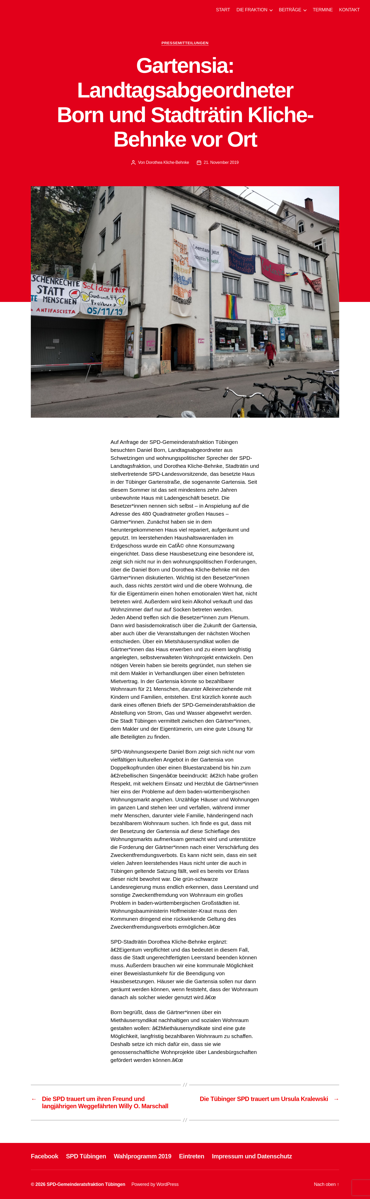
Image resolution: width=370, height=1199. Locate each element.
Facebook (44, 1156)
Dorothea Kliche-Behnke (167, 162)
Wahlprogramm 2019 (142, 1156)
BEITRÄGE (290, 9)
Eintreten (191, 1156)
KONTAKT (349, 9)
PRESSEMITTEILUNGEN (184, 43)
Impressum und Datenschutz (252, 1156)
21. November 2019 (221, 162)
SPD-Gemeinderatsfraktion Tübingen (86, 1184)
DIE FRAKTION (251, 9)
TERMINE (323, 9)
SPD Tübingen (86, 1156)
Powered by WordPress (155, 1184)
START (223, 9)
